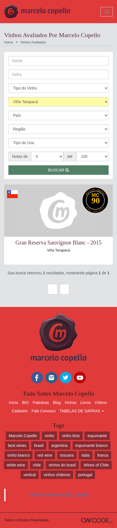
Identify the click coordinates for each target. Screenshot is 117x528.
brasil (38, 445)
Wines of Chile (96, 465)
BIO (25, 402)
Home (8, 42)
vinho (49, 435)
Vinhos (71, 402)
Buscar (58, 170)
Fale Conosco (44, 411)
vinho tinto (71, 435)
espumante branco (91, 445)
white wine (16, 465)
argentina (59, 445)
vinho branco (18, 455)
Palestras (41, 402)
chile (37, 465)
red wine (44, 455)
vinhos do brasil (62, 465)
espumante (97, 435)
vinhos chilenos (57, 475)
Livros (85, 402)
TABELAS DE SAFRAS (81, 411)
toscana (67, 455)
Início (13, 402)
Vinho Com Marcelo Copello (59, 495)
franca (102, 455)
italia (86, 455)
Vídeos (101, 402)
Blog (57, 402)
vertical (29, 475)
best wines (17, 445)
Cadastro (20, 411)
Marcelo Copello (23, 435)
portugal (85, 475)
